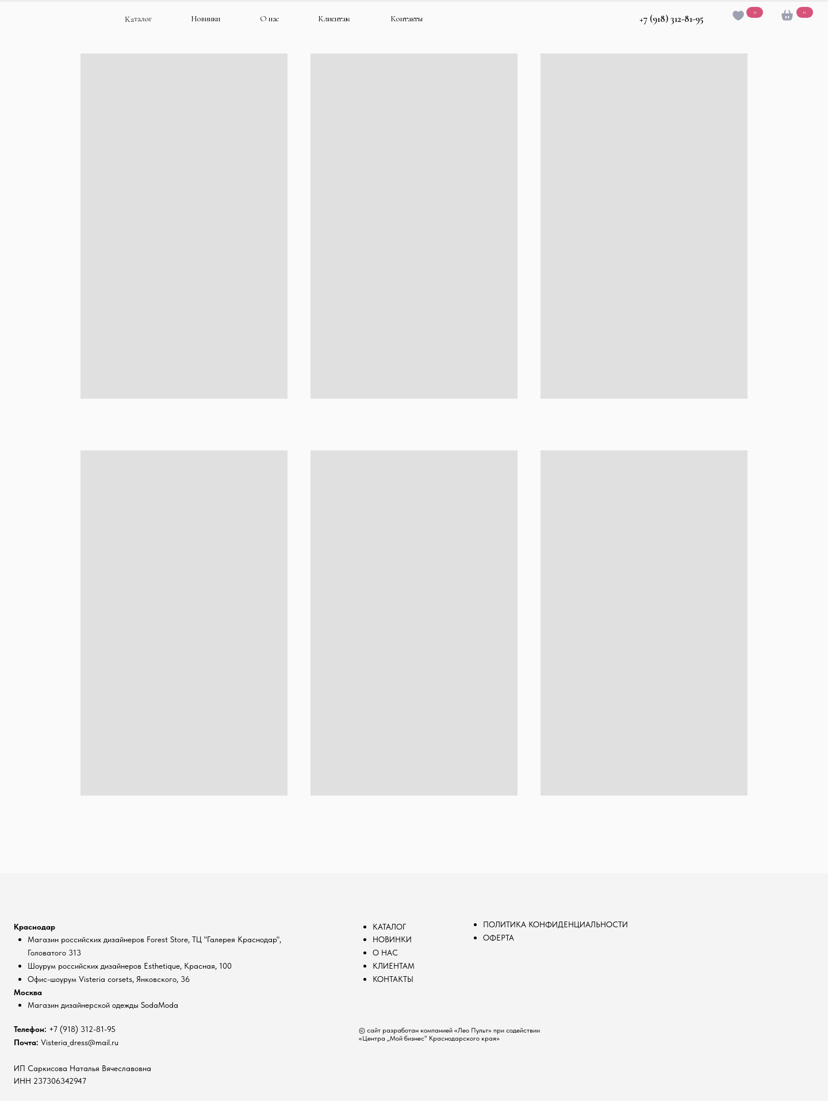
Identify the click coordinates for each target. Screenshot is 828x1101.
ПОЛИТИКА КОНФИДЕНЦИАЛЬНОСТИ (555, 924)
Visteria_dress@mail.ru (79, 1042)
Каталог (138, 19)
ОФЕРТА (498, 937)
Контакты (406, 19)
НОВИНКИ (392, 939)
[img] (55, 24)
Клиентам (334, 19)
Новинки (205, 19)
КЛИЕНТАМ (394, 966)
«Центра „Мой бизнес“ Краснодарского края (427, 1038)
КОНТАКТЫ (393, 979)
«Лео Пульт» (473, 1030)
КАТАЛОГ (389, 927)
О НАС (385, 952)
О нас (269, 19)
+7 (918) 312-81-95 (671, 19)
